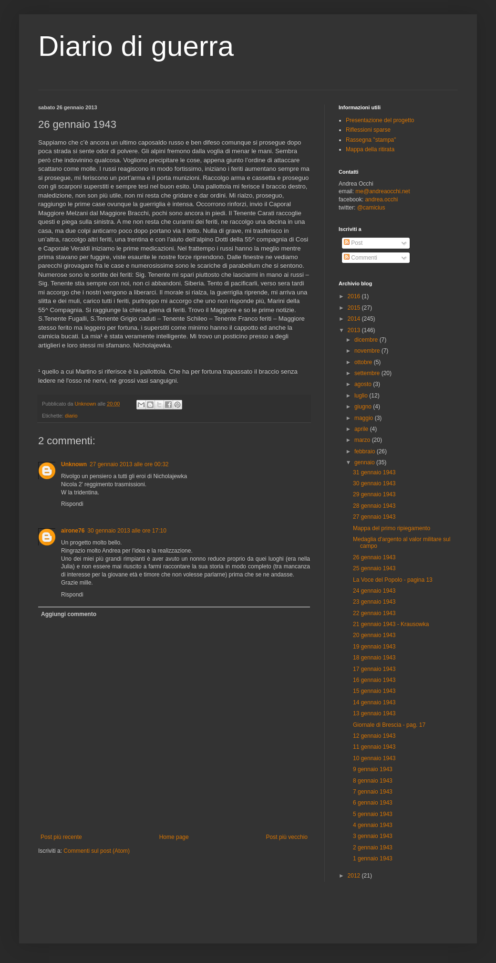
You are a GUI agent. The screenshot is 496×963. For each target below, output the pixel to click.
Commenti (360, 257)
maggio (364, 418)
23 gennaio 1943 (374, 601)
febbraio (365, 451)
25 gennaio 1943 (374, 568)
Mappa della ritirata (370, 149)
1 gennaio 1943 (373, 858)
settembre (368, 373)
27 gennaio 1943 (374, 516)
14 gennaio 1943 (374, 702)
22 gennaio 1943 (374, 613)
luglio (361, 395)
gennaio (365, 462)
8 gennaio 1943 (373, 780)
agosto (363, 384)
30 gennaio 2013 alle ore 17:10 (126, 530)
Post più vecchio (287, 837)
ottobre (364, 362)
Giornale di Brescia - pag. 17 (389, 725)
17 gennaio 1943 (374, 669)
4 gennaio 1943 (373, 825)
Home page (174, 837)
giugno (363, 406)
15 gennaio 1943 (374, 691)
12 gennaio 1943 (374, 736)
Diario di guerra (136, 46)
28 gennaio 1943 (374, 505)
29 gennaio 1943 (374, 494)
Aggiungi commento (68, 614)
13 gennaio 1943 (374, 713)
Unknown (74, 464)
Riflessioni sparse (368, 129)
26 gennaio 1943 (374, 557)
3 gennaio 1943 (373, 836)
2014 (355, 318)
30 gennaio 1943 (374, 483)
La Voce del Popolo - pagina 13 (393, 579)
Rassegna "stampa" (371, 139)
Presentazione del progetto (380, 120)
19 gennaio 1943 (374, 646)
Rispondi (72, 504)
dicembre (367, 339)
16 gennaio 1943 (374, 680)
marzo (363, 440)
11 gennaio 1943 (374, 746)
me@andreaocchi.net (382, 191)
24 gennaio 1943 (374, 590)
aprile (362, 429)
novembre (368, 350)
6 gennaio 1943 (373, 802)
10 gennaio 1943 (374, 758)
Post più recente (61, 837)
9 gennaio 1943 (373, 769)
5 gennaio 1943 (373, 814)
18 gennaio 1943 (374, 657)
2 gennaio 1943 (373, 847)
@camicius (371, 207)
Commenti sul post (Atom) (96, 851)
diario (71, 416)
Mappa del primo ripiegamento (391, 528)
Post (353, 243)
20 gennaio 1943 (374, 635)
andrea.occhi (381, 199)
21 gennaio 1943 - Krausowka (391, 624)
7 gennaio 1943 (373, 791)
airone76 (72, 530)
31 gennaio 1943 (374, 472)
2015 (355, 307)
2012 (355, 875)
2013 (355, 330)
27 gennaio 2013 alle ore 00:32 (129, 464)
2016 (355, 296)
